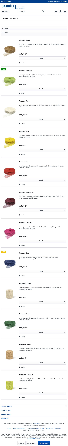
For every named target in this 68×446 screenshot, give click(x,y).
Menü (5, 11)
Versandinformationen (19, 428)
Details (52, 58)
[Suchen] (43, 11)
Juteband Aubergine (26, 192)
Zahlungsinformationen (33, 428)
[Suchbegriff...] (31, 11)
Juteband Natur (24, 40)
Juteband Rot (23, 162)
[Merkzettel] (56, 11)
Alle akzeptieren (44, 443)
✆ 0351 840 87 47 (6, 1)
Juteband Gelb (24, 131)
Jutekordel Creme (25, 283)
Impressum (58, 428)
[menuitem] (5, 11)
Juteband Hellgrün (25, 70)
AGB (43, 428)
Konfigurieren (31, 443)
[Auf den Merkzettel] (22, 63)
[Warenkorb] (65, 11)
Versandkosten (36, 423)
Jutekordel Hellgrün (26, 375)
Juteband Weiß (24, 101)
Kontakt (9, 428)
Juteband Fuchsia (25, 223)
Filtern (5, 28)
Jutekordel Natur (25, 344)
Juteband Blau (24, 253)
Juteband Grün (24, 314)
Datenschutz (49, 428)
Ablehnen (22, 443)
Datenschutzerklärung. (34, 438)
